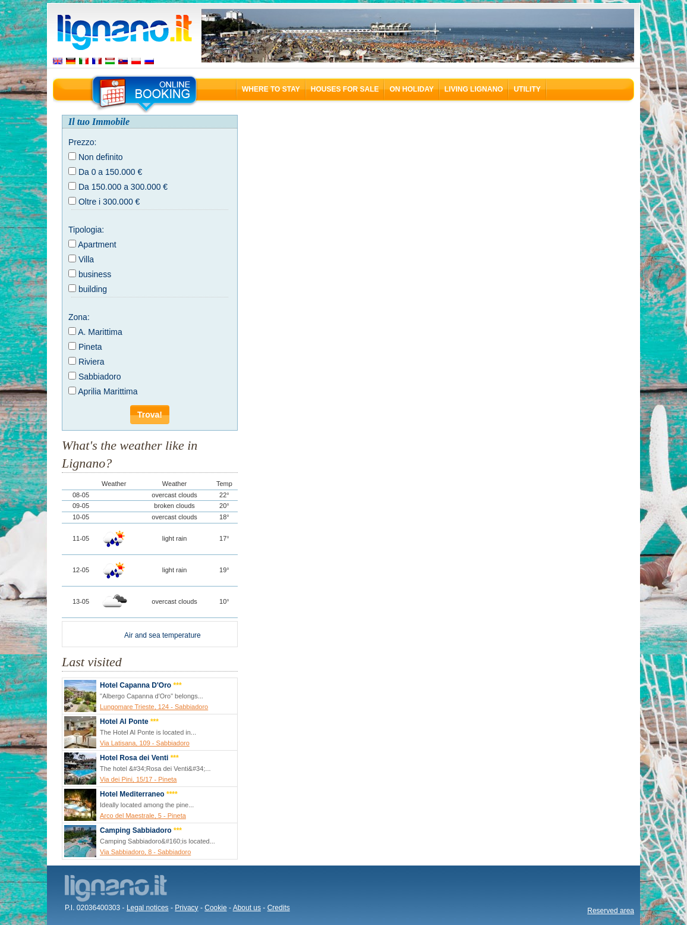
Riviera (91, 361)
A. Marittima (100, 332)
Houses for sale (345, 89)
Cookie (215, 908)
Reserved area (610, 911)
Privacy (186, 908)
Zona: (79, 317)
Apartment (97, 244)
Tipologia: (86, 229)
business (94, 274)
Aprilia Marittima (107, 391)
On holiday (411, 89)
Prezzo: (82, 142)
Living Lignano (474, 89)
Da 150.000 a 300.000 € (123, 187)
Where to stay (271, 89)
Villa (86, 259)
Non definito (100, 157)
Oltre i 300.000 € (109, 201)
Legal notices (148, 908)
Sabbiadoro (99, 376)
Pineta (90, 347)
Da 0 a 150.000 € (110, 172)
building (92, 289)
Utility (526, 89)
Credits (278, 908)
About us (247, 908)
